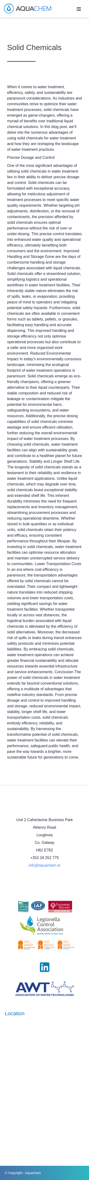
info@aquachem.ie (45, 865)
